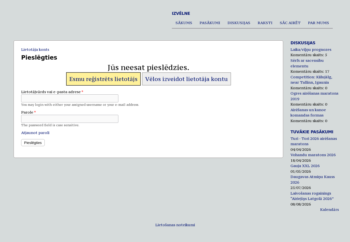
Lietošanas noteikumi (175, 224)
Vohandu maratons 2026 (313, 154)
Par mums (318, 22)
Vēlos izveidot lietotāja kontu (186, 78)
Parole (28, 112)
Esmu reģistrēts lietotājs (103, 78)
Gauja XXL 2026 (305, 165)
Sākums (183, 22)
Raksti (265, 22)
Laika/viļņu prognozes (310, 49)
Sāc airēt (290, 22)
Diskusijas (239, 22)
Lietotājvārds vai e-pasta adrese (52, 91)
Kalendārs (329, 209)
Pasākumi (210, 22)
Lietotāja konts (35, 49)
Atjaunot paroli (35, 132)
